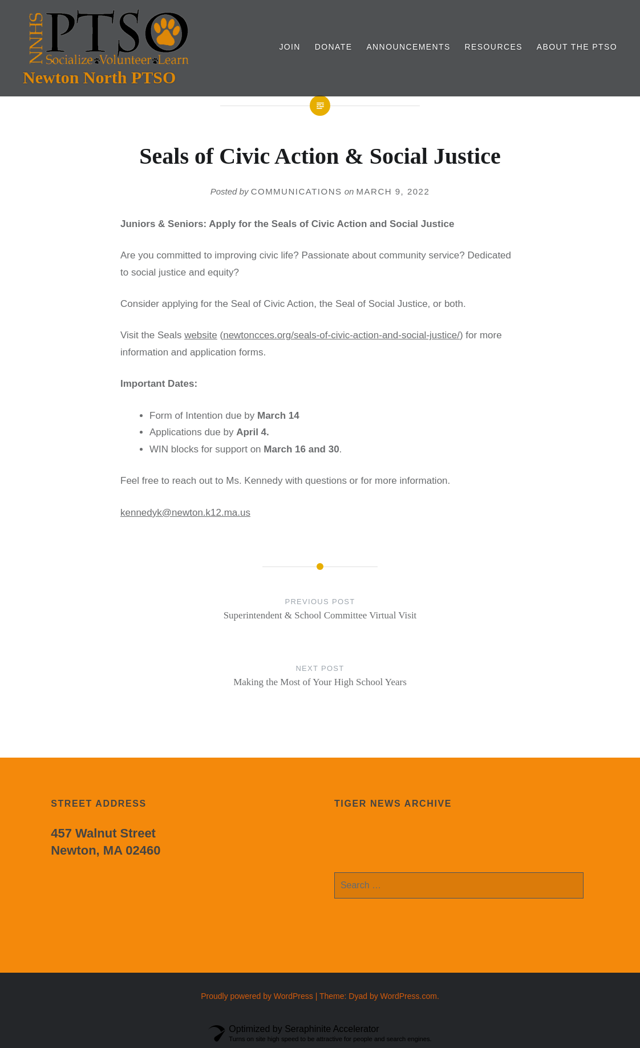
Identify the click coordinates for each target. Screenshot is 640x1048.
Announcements (408, 46)
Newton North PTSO (99, 77)
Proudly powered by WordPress (257, 996)
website (200, 335)
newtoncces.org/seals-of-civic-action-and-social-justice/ (341, 335)
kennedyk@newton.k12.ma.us (185, 512)
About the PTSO (577, 46)
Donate (334, 46)
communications (296, 191)
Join (290, 46)
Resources (493, 46)
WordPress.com (408, 996)
